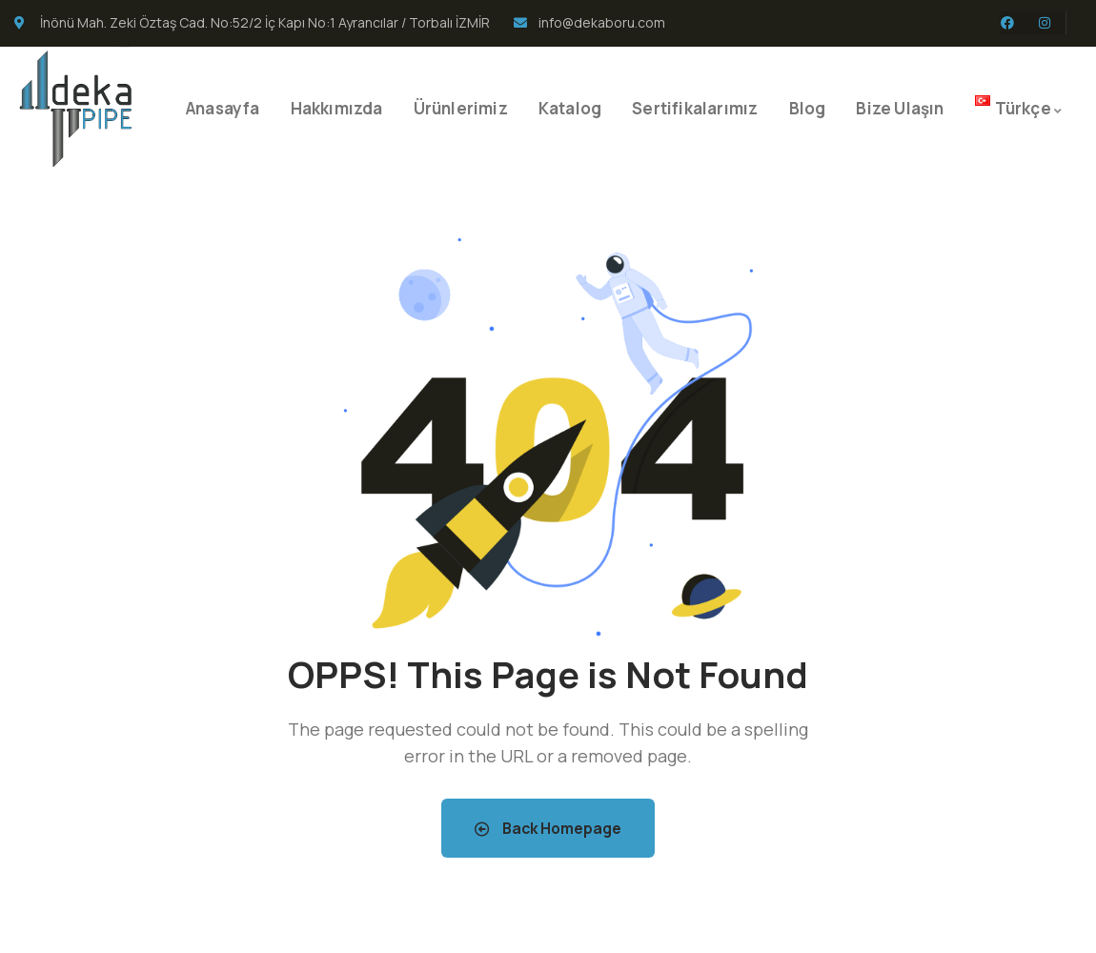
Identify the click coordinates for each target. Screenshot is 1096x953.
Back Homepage (548, 828)
